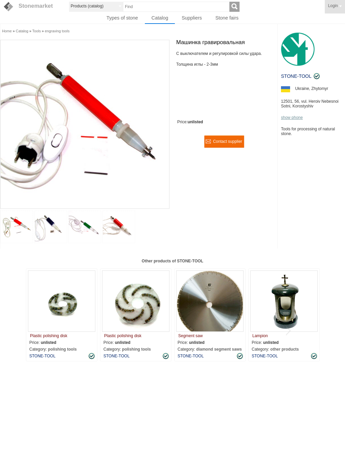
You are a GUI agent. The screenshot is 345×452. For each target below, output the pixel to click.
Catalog (160, 18)
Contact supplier (227, 141)
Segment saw (190, 335)
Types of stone (122, 18)
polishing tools (62, 349)
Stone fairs (227, 18)
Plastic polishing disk (48, 335)
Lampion (260, 335)
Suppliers (192, 18)
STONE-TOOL (296, 76)
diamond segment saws (219, 349)
